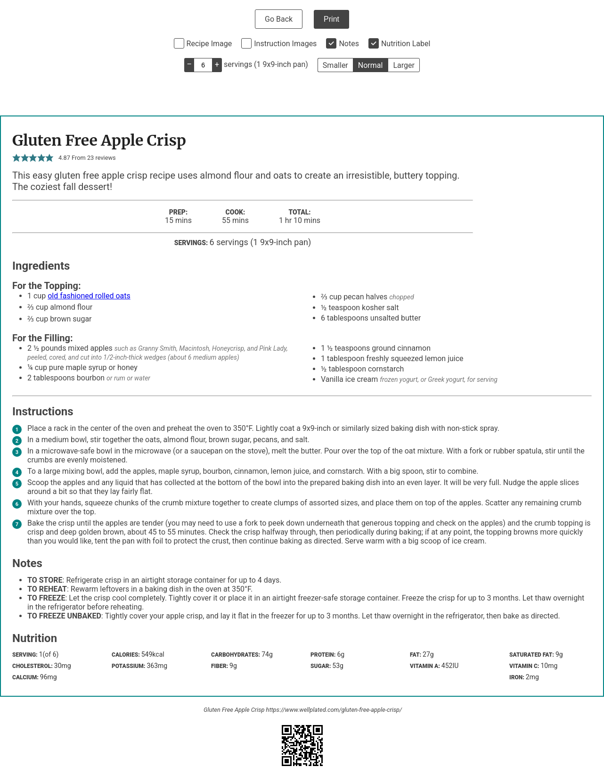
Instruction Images (285, 43)
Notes (349, 43)
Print (331, 19)
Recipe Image (209, 43)
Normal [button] (370, 65)
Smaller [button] (335, 65)
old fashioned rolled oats (89, 295)
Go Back (279, 19)
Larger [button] (403, 65)
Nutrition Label (406, 43)
